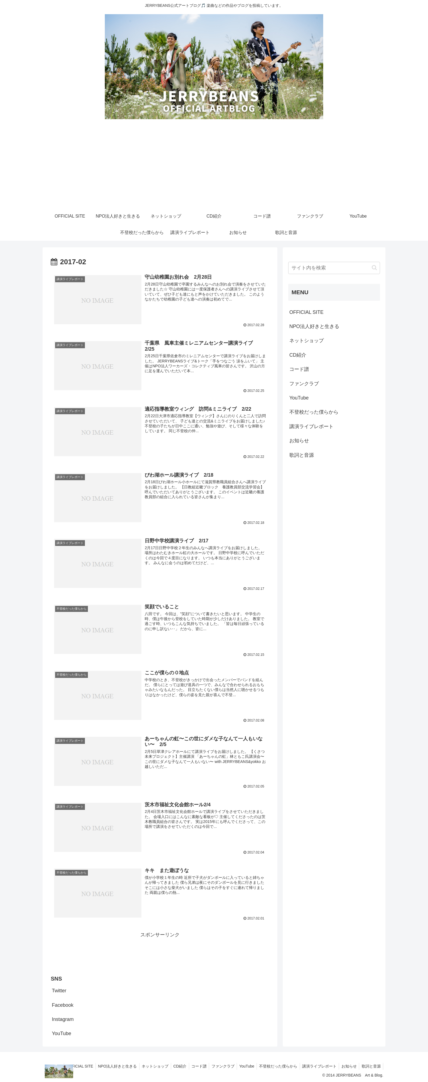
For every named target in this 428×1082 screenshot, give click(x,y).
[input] (334, 268)
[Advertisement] (214, 167)
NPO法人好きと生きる (314, 326)
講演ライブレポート (311, 426)
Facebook (62, 1004)
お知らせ (299, 440)
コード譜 (299, 369)
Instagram (63, 1018)
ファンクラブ (304, 383)
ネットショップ (306, 340)
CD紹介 (297, 355)
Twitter (59, 989)
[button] (374, 268)
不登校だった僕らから (313, 412)
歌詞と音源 (301, 455)
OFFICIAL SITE (306, 312)
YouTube (61, 1032)
